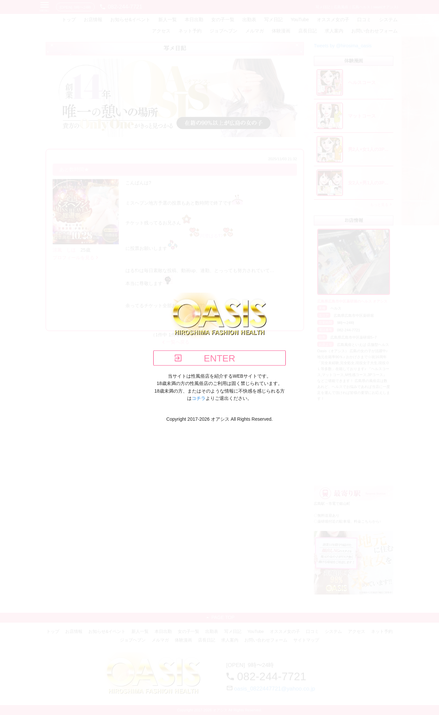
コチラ (199, 398)
